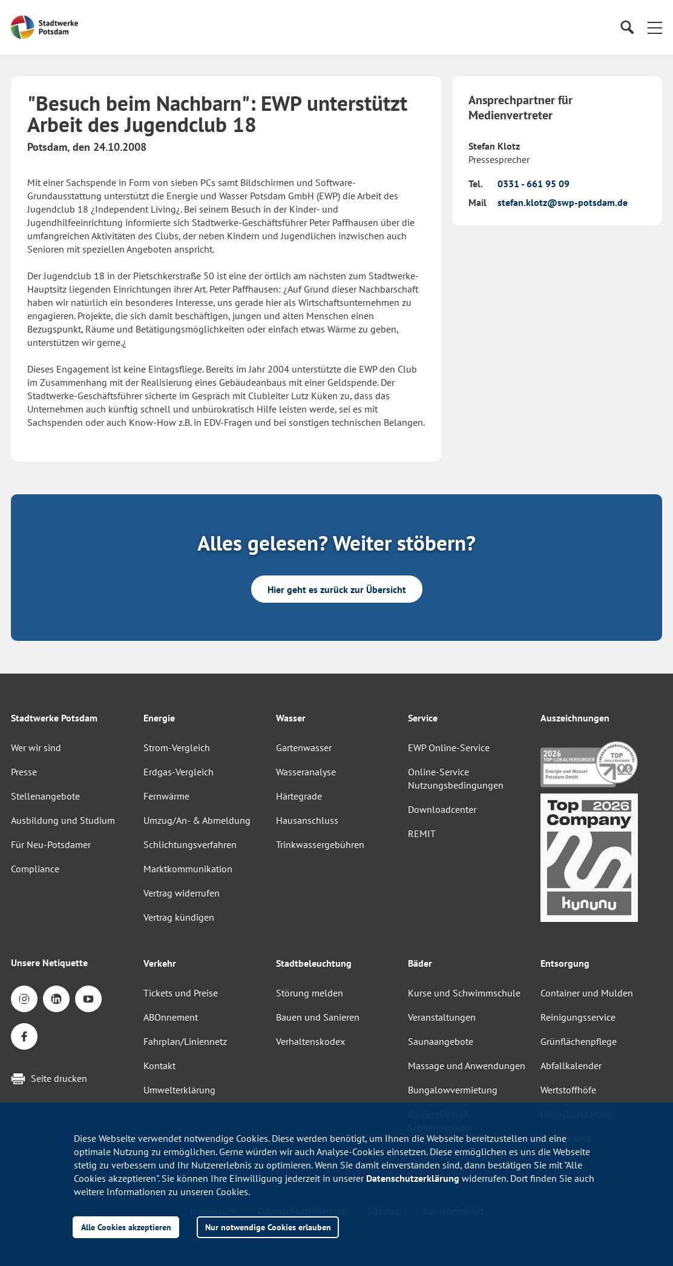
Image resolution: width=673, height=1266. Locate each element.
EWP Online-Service (449, 747)
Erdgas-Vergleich (178, 772)
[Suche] (626, 27)
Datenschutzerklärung (412, 1178)
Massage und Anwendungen (466, 1065)
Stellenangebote (45, 796)
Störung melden (309, 993)
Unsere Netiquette (49, 962)
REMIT (422, 833)
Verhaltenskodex (310, 1041)
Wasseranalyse (306, 772)
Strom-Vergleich (176, 747)
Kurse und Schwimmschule (464, 993)
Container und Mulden (586, 993)
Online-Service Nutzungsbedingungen (456, 778)
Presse (24, 772)
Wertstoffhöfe (568, 1090)
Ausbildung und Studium (63, 820)
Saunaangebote (440, 1041)
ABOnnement (170, 1017)
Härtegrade (299, 796)
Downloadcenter (442, 809)
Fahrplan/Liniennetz (185, 1041)
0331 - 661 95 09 (533, 183)
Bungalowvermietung (452, 1090)
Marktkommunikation (187, 869)
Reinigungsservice (578, 1017)
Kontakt (159, 1065)
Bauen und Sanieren (317, 1017)
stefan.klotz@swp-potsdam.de (562, 202)
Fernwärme (166, 796)
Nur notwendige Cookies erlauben (268, 1227)
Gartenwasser (304, 747)
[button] (655, 27)
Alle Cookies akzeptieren (126, 1227)
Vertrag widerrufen (181, 893)
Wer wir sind (36, 747)
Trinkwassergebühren (320, 844)
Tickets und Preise (180, 993)
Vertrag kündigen (178, 917)
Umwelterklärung (179, 1090)
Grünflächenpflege (578, 1041)
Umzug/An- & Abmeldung (197, 820)
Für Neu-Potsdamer (51, 844)
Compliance (35, 869)
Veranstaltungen (442, 1017)
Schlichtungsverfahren (190, 844)
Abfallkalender (571, 1065)
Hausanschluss (307, 820)
